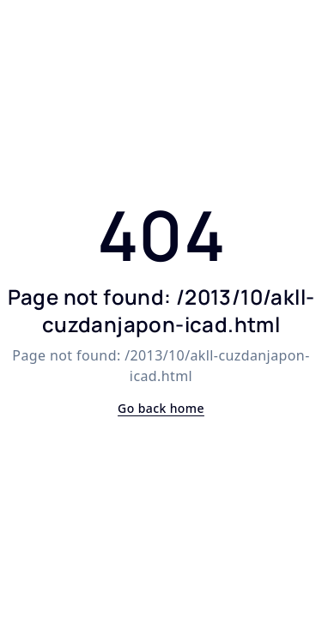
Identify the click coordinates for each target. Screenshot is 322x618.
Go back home (161, 408)
